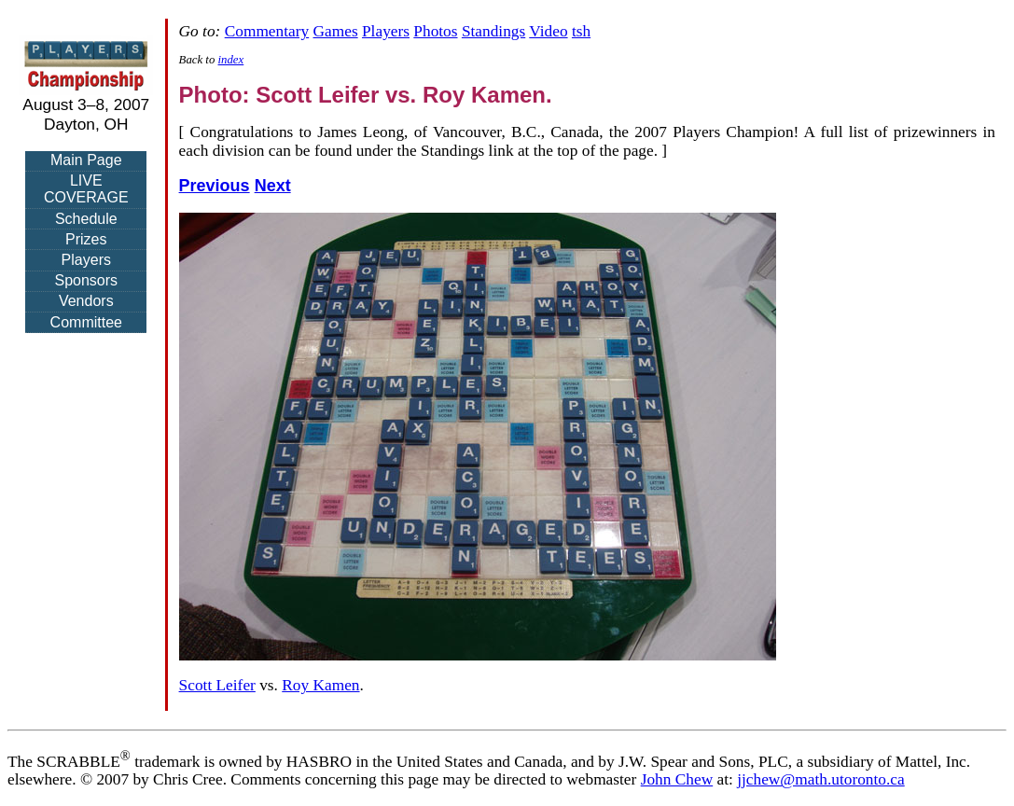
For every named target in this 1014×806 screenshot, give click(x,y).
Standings (493, 31)
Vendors (86, 301)
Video (548, 31)
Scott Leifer (217, 685)
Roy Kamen (320, 685)
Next (273, 185)
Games (335, 31)
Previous (214, 185)
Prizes (85, 239)
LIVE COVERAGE (86, 189)
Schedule (86, 219)
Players (86, 260)
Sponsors (86, 280)
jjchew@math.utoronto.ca (821, 779)
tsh (581, 31)
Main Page (86, 160)
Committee (86, 322)
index (231, 59)
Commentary (267, 31)
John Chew (677, 779)
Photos (435, 31)
